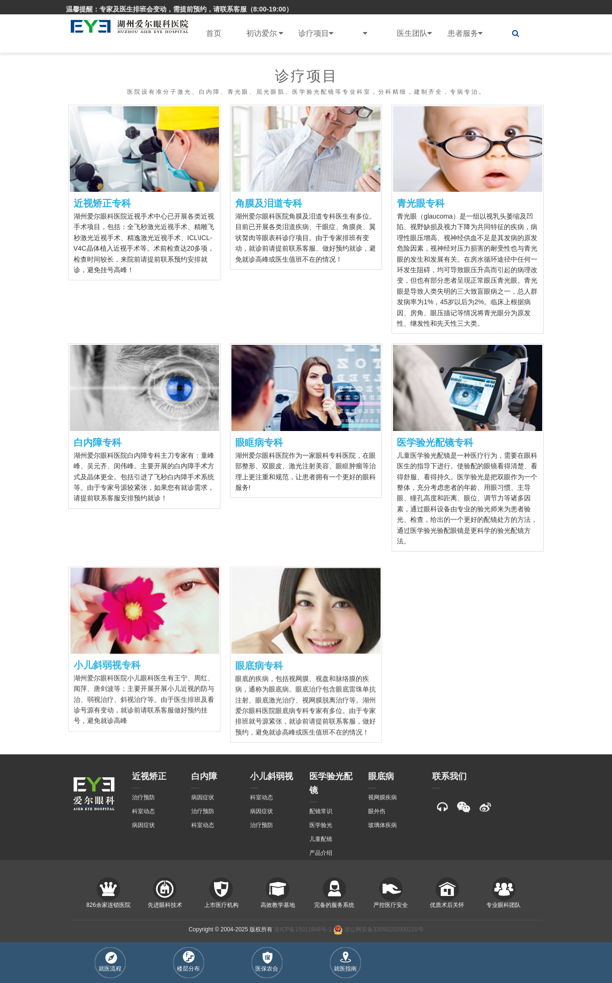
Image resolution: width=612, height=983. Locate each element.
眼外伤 (376, 811)
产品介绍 (320, 853)
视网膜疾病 (382, 797)
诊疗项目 (315, 33)
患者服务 (465, 33)
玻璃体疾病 (382, 825)
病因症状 (143, 825)
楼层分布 (188, 961)
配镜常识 (320, 811)
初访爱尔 (264, 33)
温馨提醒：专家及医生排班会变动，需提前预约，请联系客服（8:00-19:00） (179, 9)
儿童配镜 (320, 839)
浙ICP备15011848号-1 (302, 929)
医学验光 (320, 825)
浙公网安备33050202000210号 (378, 929)
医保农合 (266, 961)
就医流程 (109, 962)
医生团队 (414, 33)
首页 (213, 33)
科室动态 (143, 811)
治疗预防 (143, 797)
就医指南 (345, 961)
